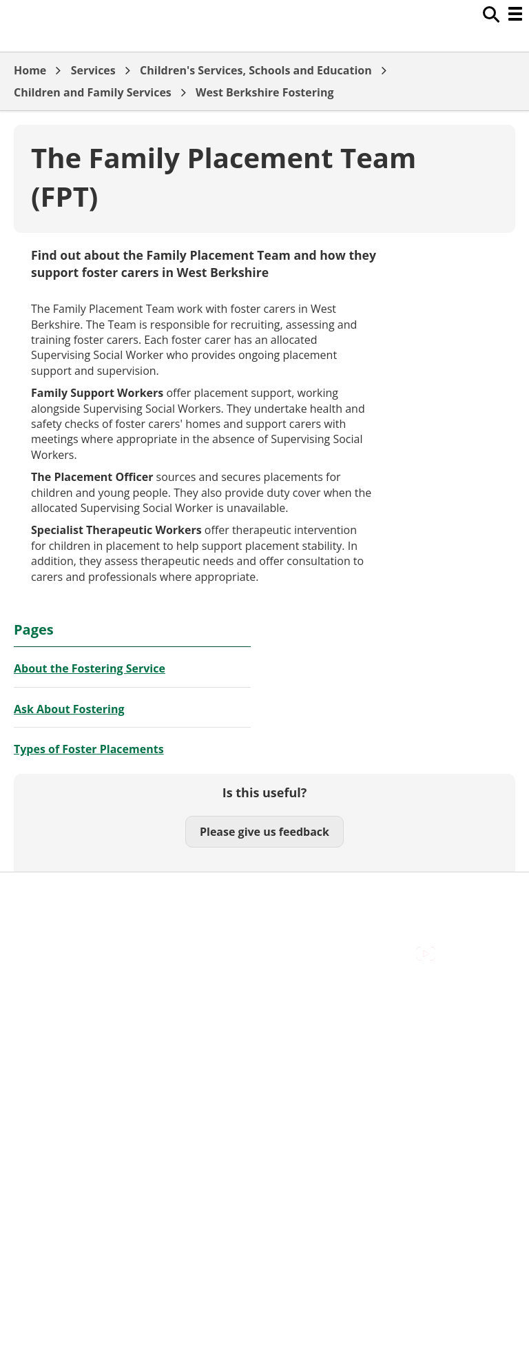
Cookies (34, 924)
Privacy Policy (48, 955)
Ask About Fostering (69, 709)
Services (93, 70)
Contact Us (42, 908)
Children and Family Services (93, 92)
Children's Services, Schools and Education (256, 70)
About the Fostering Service (89, 668)
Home (30, 70)
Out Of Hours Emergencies (82, 939)
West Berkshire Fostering (264, 92)
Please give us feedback (264, 831)
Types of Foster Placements (89, 749)
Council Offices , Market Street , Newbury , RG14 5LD (148, 970)
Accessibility (44, 893)
